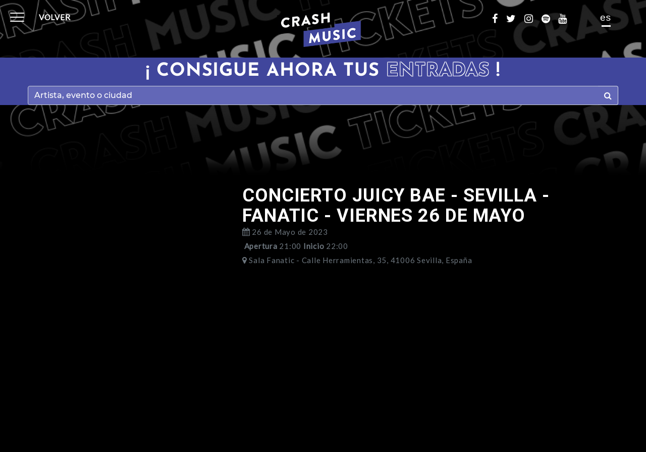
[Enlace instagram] (533, 17)
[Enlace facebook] (499, 17)
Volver (55, 17)
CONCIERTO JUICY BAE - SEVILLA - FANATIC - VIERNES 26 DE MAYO (396, 205)
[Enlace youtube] (566, 17)
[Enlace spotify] (550, 17)
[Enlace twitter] (515, 17)
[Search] (313, 95)
